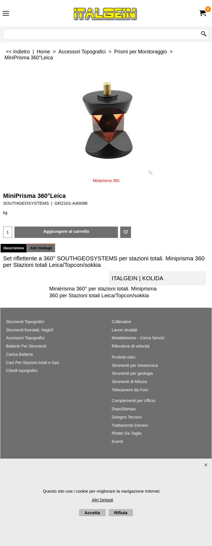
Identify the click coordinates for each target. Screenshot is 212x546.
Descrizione (13, 248)
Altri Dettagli (41, 248)
